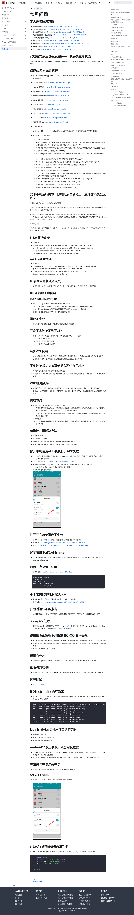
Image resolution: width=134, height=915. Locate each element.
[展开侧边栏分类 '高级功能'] (25, 31)
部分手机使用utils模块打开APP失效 (120, 60)
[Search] (123, 2)
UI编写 (4, 28)
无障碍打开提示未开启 (117, 100)
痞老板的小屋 (84, 904)
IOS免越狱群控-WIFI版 (65, 898)
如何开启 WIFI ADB (116, 68)
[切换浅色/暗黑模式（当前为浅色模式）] (109, 2)
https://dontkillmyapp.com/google (56, 122)
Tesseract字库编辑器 (9, 42)
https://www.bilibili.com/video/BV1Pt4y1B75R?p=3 (66, 32)
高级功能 (5, 32)
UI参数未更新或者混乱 (117, 30)
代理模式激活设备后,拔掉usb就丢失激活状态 (121, 13)
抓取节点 (113, 54)
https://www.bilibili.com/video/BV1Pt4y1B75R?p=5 (64, 38)
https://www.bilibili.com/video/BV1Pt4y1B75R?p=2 (64, 29)
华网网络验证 (84, 901)
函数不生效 (114, 38)
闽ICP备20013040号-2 (67, 911)
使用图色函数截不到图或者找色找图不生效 (121, 80)
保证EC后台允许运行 (116, 17)
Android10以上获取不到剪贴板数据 (120, 97)
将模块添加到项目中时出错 (119, 36)
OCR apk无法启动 (117, 103)
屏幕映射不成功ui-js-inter (118, 65)
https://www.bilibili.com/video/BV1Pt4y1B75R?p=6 (62, 41)
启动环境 (61, 628)
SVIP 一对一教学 (41, 898)
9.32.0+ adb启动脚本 (118, 27)
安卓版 (17, 898)
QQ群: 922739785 (108, 901)
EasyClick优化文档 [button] (35, 3)
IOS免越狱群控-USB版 (65, 895)
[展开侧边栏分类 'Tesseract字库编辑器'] (25, 41)
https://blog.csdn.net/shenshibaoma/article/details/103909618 (63, 543)
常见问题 (5, 49)
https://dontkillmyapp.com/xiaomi (57, 96)
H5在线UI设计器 (7, 45)
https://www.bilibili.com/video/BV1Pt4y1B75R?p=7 (71, 43)
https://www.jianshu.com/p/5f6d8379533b (61, 462)
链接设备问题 (114, 44)
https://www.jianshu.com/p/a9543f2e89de (57, 572)
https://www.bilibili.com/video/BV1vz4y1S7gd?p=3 (61, 46)
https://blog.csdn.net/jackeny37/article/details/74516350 (64, 602)
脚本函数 (5, 25)
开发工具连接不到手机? (117, 41)
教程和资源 (5, 15)
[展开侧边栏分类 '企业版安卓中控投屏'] (25, 35)
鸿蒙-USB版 (19, 895)
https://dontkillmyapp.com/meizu (56, 100)
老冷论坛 (105, 895)
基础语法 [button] (49, 3)
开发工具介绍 (6, 22)
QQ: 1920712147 (107, 898)
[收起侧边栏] (14, 885)
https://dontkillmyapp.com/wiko (55, 109)
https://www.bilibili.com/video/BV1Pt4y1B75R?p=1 (60, 26)
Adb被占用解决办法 (116, 57)
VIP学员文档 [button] (21, 3)
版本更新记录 (6, 11)
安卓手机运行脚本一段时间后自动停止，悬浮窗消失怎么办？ (120, 21)
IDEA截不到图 (114, 86)
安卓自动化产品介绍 (9, 8)
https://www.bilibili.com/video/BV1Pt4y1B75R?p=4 (70, 35)
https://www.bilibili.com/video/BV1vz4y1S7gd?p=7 (58, 49)
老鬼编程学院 (84, 898)
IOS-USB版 (18, 901)
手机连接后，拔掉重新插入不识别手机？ (120, 48)
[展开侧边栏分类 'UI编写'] (25, 28)
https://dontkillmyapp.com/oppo (56, 118)
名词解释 (5, 18)
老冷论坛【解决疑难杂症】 (90, 3)
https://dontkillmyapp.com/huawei (58, 87)
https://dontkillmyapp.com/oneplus (58, 83)
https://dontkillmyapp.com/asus (55, 104)
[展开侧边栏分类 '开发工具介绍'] (25, 21)
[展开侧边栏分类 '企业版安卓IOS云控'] (25, 38)
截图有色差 (114, 84)
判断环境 (68, 628)
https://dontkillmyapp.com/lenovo (57, 113)
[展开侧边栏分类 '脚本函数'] (25, 24)
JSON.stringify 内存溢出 (117, 92)
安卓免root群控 (63, 901)
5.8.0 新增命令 (115, 25)
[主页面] (32, 8)
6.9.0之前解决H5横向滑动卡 (118, 106)
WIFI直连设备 (114, 51)
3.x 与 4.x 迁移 (115, 76)
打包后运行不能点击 (116, 73)
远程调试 (41, 685)
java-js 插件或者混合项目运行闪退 (120, 95)
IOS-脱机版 (18, 904)
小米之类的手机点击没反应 (118, 71)
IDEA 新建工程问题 (116, 33)
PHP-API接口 (40, 895)
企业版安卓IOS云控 (8, 39)
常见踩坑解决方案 (116, 9)
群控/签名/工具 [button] (71, 3)
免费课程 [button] (59, 3)
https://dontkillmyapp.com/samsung (60, 91)
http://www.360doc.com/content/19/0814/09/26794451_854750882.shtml (62, 545)
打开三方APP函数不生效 (117, 62)
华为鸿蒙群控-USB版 (65, 904)
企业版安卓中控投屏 (9, 35)
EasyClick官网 (85, 895)
